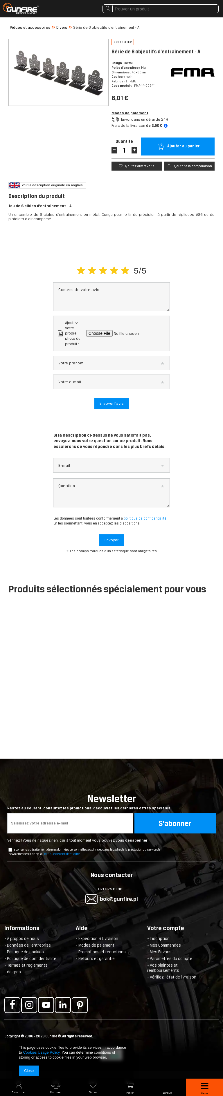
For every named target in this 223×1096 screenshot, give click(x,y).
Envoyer (111, 540)
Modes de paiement (130, 113)
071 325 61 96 (110, 889)
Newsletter (111, 801)
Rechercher (107, 10)
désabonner (136, 840)
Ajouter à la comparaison (192, 166)
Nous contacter (112, 875)
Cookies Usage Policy (41, 1052)
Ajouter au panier (183, 146)
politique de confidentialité (145, 518)
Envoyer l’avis (112, 403)
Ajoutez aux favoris (139, 166)
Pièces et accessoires (30, 27)
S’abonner (175, 823)
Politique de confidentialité (61, 854)
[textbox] (160, 8)
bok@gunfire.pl (119, 899)
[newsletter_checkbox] (10, 850)
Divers (61, 27)
